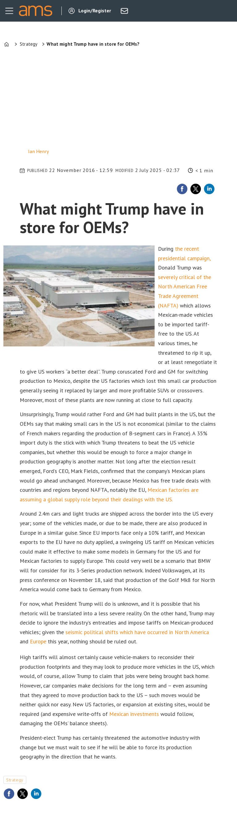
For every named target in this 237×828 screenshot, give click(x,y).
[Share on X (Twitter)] (195, 188)
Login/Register (94, 10)
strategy (14, 780)
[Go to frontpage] (35, 10)
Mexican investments (134, 713)
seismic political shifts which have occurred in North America (137, 632)
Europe (38, 641)
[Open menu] (9, 10)
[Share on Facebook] (182, 188)
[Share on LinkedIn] (209, 188)
